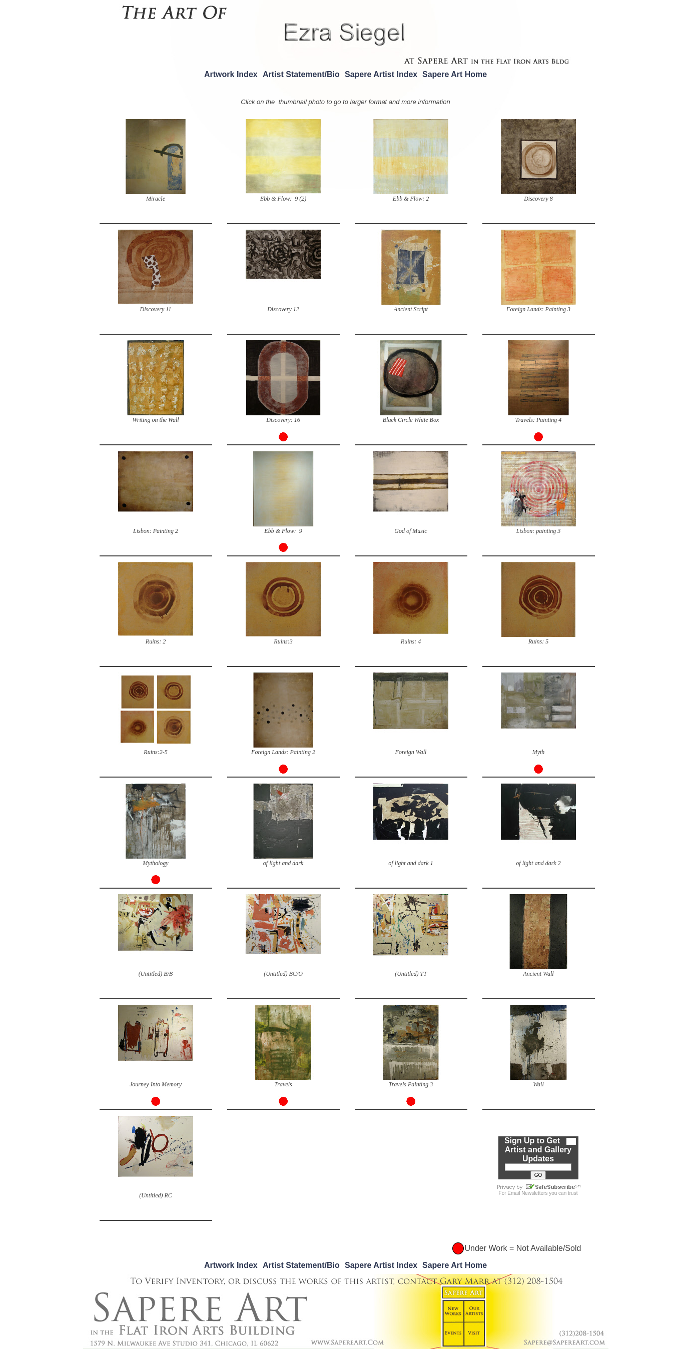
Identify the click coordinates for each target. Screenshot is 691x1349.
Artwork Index (231, 74)
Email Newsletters (527, 1193)
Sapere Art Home (454, 74)
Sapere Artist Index (381, 74)
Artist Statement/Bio (301, 74)
